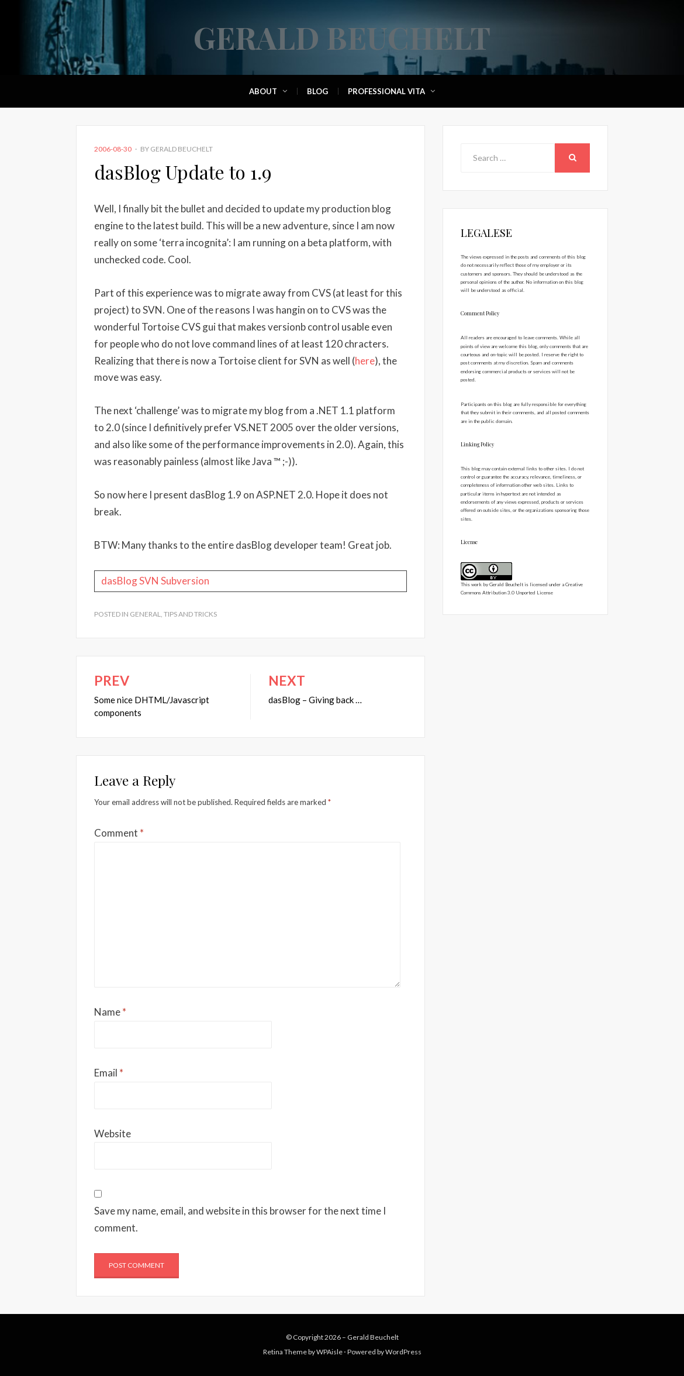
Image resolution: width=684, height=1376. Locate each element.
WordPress (403, 1351)
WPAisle (329, 1351)
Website (112, 1133)
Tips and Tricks (190, 614)
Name (110, 1012)
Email (108, 1073)
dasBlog (119, 581)
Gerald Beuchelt (342, 37)
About (263, 91)
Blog (317, 91)
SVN (149, 581)
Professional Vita (386, 91)
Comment (119, 833)
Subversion (185, 581)
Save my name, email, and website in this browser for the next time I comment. (240, 1219)
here (365, 361)
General (145, 614)
